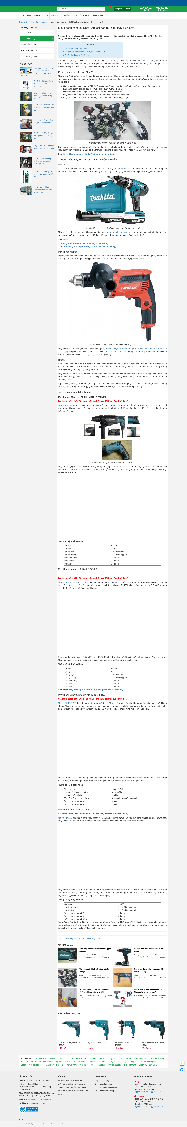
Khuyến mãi (26, 33)
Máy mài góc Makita (98, 1062)
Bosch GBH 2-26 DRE (148, 1065)
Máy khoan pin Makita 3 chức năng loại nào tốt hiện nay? (96, 690)
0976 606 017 (146, 9)
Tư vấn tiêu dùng (82, 15)
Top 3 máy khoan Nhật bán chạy (77, 55)
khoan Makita (121, 169)
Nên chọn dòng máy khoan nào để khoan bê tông (148, 970)
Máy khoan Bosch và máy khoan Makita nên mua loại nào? (148, 990)
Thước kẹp (101, 1065)
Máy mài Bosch (45, 1062)
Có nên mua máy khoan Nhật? (77, 49)
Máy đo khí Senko (36, 1065)
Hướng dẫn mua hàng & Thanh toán (71, 1084)
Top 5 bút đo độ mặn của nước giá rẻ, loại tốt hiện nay (44, 135)
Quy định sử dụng (102, 1080)
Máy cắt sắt (114, 1062)
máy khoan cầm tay (146, 61)
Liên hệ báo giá (99, 15)
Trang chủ (23, 22)
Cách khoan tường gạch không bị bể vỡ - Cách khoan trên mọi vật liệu (94, 990)
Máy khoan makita (116, 1058)
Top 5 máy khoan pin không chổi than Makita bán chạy (89, 246)
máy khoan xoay (108, 349)
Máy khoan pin (41, 1058)
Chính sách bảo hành (103, 1084)
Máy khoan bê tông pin (59, 1058)
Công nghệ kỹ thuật (29, 56)
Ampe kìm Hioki (52, 1065)
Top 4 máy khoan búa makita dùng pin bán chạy (95, 950)
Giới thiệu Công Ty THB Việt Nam (70, 1080)
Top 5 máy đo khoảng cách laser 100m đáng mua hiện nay (42, 161)
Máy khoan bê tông (98, 1058)
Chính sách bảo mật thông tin (106, 1087)
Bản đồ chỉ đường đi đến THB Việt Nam (73, 1091)
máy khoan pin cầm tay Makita (119, 232)
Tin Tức (32, 22)
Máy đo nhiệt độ (114, 1065)
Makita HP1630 (65, 818)
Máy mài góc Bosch (62, 1062)
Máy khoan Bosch (79, 1058)
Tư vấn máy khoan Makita (74, 939)
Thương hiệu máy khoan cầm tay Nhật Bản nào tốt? (85, 52)
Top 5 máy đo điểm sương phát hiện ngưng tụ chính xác (43, 189)
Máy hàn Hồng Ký (130, 1062)
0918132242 (141, 1107)
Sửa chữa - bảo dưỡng (30, 50)
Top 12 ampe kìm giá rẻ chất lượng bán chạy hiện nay (44, 174)
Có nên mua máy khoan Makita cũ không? (148, 950)
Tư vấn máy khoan (93, 939)
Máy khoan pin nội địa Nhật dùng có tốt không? (92, 154)
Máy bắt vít (31, 1062)
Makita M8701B (65, 405)
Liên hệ (60, 1094)
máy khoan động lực (126, 349)
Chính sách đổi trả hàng (104, 1091)
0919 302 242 (162, 9)
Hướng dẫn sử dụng (29, 44)
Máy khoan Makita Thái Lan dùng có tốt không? (86, 244)
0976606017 (157, 1092)
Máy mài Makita (80, 1062)
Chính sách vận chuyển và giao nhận (71, 1087)
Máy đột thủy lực (86, 1065)
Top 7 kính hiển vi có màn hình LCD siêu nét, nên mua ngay (44, 83)
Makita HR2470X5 (66, 582)
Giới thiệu (55, 15)
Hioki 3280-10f (130, 1065)
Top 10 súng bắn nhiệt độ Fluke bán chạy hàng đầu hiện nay (44, 107)
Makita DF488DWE (67, 703)
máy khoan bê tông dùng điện (153, 349)
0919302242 (157, 1107)
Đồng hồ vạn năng (69, 1065)
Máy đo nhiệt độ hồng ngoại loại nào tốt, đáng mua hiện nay (43, 95)
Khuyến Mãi (67, 15)
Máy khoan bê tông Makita (136, 1058)
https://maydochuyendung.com (38, 1099)
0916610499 (141, 1092)
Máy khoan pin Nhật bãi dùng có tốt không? (94, 970)
